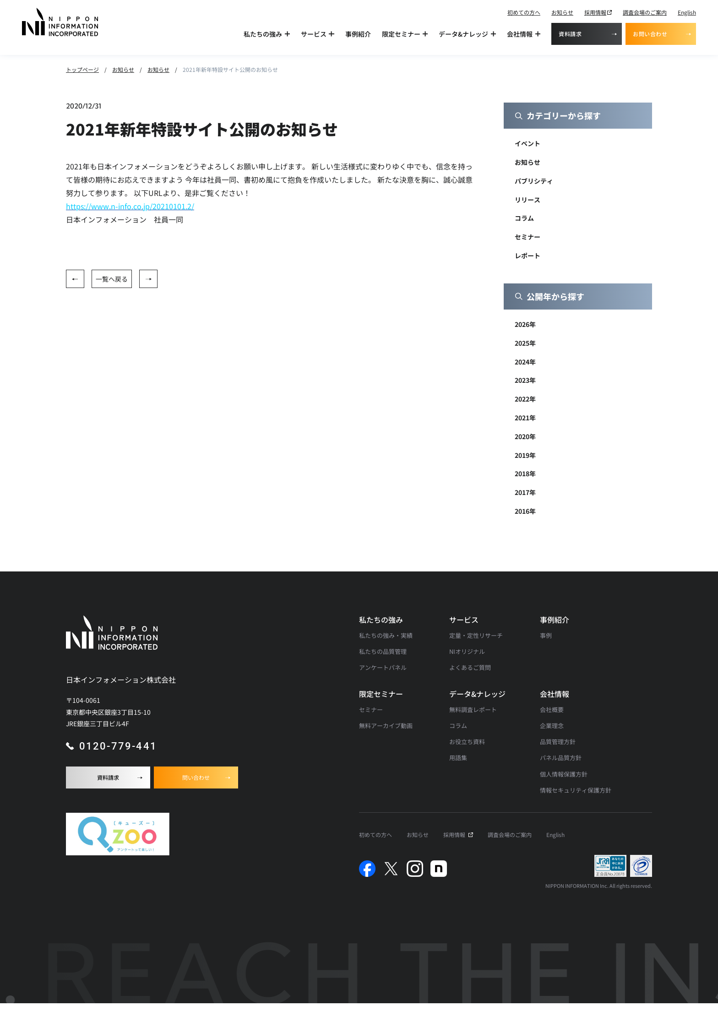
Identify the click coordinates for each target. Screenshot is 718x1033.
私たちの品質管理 (383, 651)
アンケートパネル (383, 667)
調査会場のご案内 (645, 12)
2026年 (525, 324)
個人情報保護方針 (563, 774)
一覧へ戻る (112, 278)
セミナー (527, 236)
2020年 (525, 436)
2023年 (525, 380)
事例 (546, 635)
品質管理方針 (558, 741)
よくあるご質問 (470, 667)
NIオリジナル (467, 651)
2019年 (525, 455)
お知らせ (562, 12)
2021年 (525, 417)
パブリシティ (534, 180)
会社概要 (552, 709)
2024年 (525, 361)
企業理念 (552, 725)
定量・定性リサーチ (476, 635)
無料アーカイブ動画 (386, 725)
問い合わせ (196, 777)
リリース (527, 199)
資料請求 (570, 34)
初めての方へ (523, 12)
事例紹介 (358, 33)
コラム (524, 218)
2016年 (525, 511)
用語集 (458, 757)
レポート (527, 255)
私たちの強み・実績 (386, 635)
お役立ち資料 (467, 741)
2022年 (525, 398)
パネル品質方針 (561, 757)
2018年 (525, 473)
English (687, 12)
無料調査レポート (473, 709)
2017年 (525, 492)
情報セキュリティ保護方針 (575, 790)
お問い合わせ (650, 34)
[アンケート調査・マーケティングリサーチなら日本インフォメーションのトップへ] (60, 22)
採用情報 (595, 12)
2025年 (525, 343)
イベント (527, 143)
